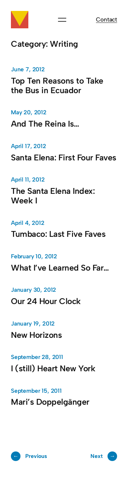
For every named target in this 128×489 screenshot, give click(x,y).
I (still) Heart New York (53, 368)
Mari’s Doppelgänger (50, 402)
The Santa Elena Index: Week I (53, 195)
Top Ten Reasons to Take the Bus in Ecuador (57, 85)
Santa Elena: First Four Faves (63, 157)
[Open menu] (62, 20)
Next (103, 456)
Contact (106, 19)
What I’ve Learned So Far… (60, 268)
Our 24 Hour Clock (46, 301)
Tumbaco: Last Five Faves (58, 234)
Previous (29, 456)
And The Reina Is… (45, 124)
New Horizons (36, 335)
